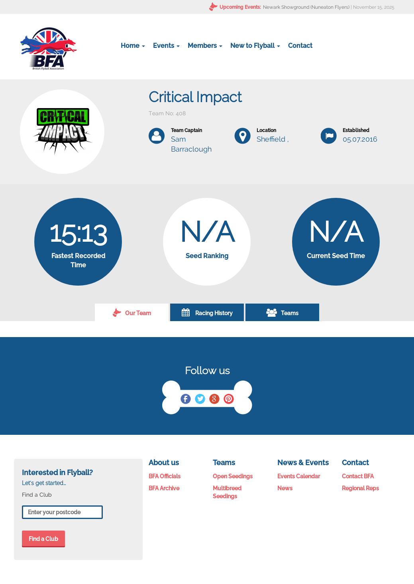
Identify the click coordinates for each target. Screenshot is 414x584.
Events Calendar (298, 476)
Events (166, 45)
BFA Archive (164, 488)
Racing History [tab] (207, 312)
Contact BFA (358, 476)
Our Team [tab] (132, 312)
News (284, 488)
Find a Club (43, 539)
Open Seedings (233, 476)
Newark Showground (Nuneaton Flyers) (306, 7)
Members (205, 45)
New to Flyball (255, 45)
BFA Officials (165, 476)
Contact (300, 45)
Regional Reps (360, 488)
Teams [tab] (282, 312)
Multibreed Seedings (227, 492)
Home (133, 45)
